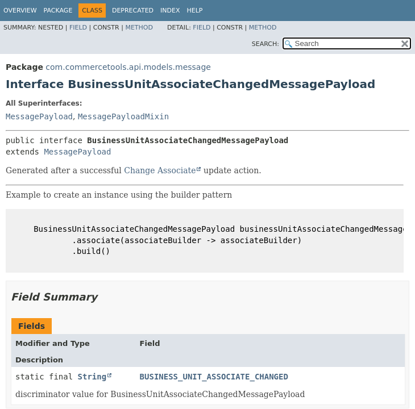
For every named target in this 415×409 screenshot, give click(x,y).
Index (170, 10)
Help (195, 10)
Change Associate (160, 170)
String (92, 376)
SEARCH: (265, 44)
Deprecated (132, 10)
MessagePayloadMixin (123, 116)
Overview (20, 10)
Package (58, 10)
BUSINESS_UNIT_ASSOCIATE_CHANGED (214, 376)
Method (139, 27)
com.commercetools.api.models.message (128, 67)
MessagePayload (39, 116)
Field (78, 27)
